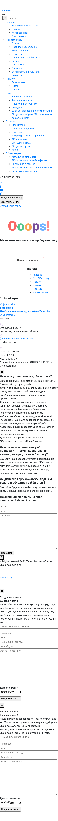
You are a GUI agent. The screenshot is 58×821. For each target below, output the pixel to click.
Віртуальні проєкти (22, 146)
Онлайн (16, 89)
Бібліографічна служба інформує (30, 160)
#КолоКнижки (20, 139)
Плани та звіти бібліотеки (26, 57)
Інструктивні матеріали (25, 171)
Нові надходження (22, 96)
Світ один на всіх (21, 142)
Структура (17, 54)
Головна (10, 22)
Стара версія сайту (10, 206)
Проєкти (10, 121)
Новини (16, 29)
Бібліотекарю (13, 153)
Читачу (10, 93)
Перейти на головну (29, 260)
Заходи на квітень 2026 (25, 25)
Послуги (10, 78)
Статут (15, 43)
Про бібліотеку (14, 39)
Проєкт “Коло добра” (23, 128)
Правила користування (25, 47)
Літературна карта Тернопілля (28, 135)
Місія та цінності (21, 50)
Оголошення (19, 36)
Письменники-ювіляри (24, 103)
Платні (15, 86)
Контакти (17, 75)
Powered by (28, 577)
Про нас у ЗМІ (19, 64)
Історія (15, 61)
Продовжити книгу (11, 197)
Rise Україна (18, 125)
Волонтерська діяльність (26, 71)
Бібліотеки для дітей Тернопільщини (32, 167)
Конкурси (17, 107)
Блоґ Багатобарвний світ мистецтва (32, 110)
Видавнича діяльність (24, 164)
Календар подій (20, 32)
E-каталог (7, 10)
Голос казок (18, 132)
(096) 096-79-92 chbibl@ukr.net (16, 338)
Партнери (17, 68)
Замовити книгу (10, 202)
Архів (15, 149)
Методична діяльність (24, 157)
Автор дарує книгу (22, 100)
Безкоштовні (19, 82)
